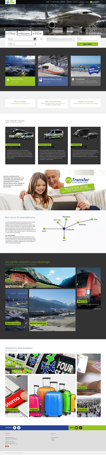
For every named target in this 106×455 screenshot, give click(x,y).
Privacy (52, 440)
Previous (3, 16)
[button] (103, 452)
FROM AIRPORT (24, 33)
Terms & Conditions (55, 437)
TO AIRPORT (10, 33)
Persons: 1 (80, 39)
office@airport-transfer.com (12, 443)
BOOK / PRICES (87, 44)
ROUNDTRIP (37, 33)
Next (103, 16)
